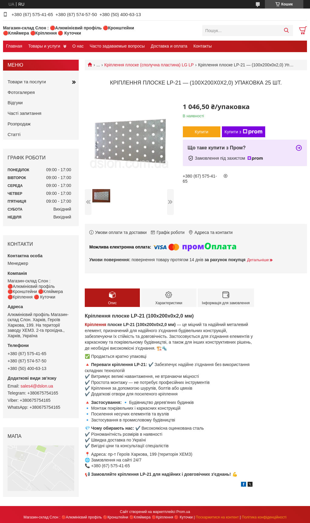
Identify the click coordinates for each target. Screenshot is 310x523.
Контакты (202, 46)
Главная (14, 46)
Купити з (243, 132)
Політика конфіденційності (264, 517)
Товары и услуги (44, 46)
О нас (78, 46)
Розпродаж (19, 123)
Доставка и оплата (169, 46)
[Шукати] (286, 30)
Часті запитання (24, 113)
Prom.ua (183, 512)
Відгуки (15, 102)
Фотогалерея (21, 92)
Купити (201, 131)
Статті (14, 134)
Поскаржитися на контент (217, 517)
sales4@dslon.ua (37, 386)
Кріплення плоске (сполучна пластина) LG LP (149, 64)
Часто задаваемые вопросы (117, 46)
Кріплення (95, 324)
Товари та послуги (27, 81)
